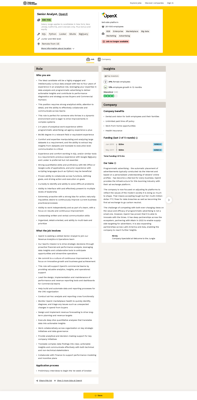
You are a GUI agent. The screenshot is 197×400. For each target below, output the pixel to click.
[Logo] (30, 3)
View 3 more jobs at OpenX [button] (68, 380)
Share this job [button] (44, 380)
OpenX (63, 14)
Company (104, 59)
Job (90, 59)
